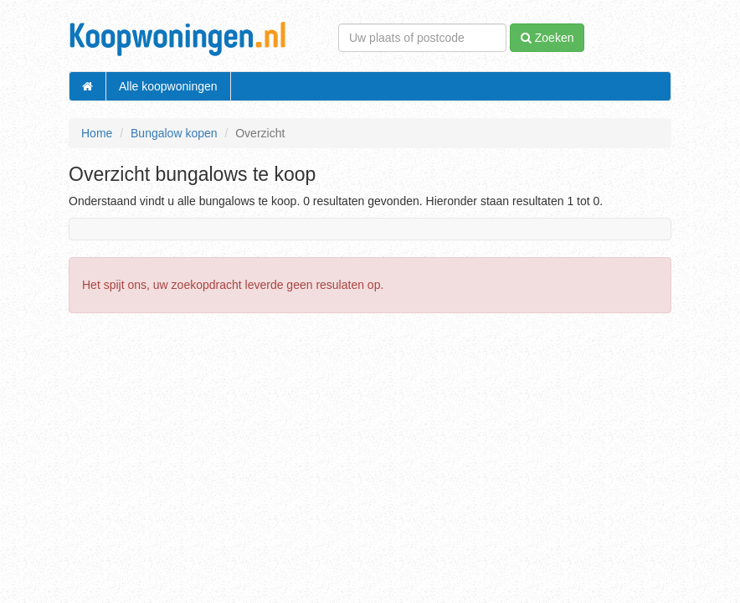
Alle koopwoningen (168, 86)
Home (96, 133)
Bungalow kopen (174, 133)
